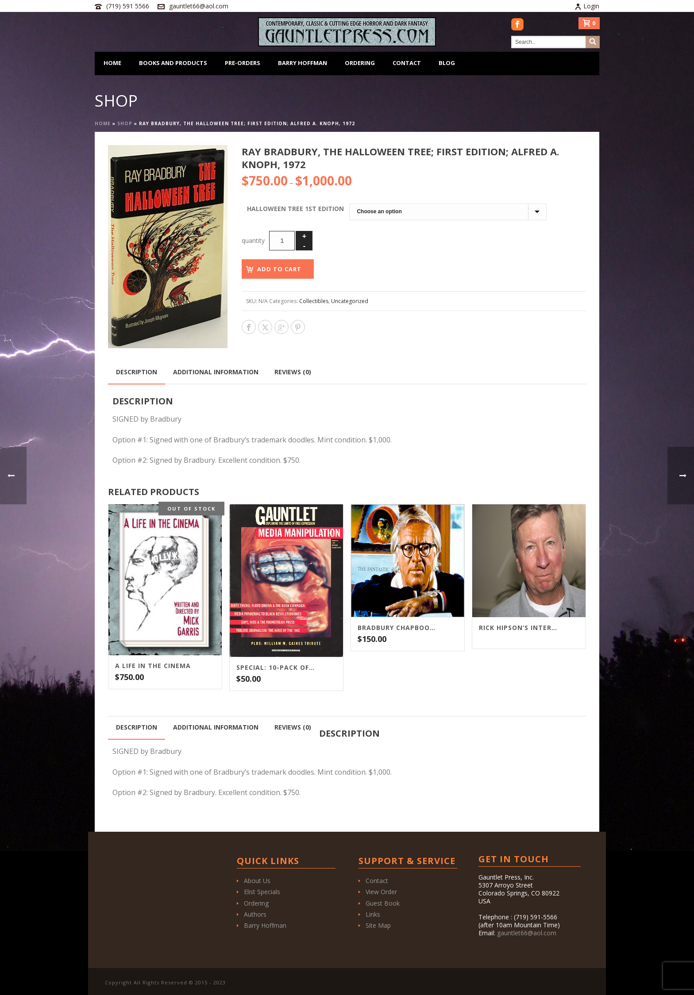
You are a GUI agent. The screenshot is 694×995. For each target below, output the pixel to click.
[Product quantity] (282, 240)
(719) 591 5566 (127, 6)
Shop (124, 123)
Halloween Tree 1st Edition (295, 208)
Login (586, 6)
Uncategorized (349, 301)
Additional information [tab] (215, 372)
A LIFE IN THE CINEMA (153, 666)
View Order (381, 891)
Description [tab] (136, 372)
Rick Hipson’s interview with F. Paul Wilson (518, 628)
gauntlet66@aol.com (198, 6)
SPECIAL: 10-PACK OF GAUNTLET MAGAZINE (275, 668)
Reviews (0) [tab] (292, 372)
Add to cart (279, 269)
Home (112, 63)
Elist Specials (262, 891)
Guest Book (383, 903)
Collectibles (313, 301)
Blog (447, 63)
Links (373, 914)
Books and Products (173, 63)
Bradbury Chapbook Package (397, 628)
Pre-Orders (242, 63)
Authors (255, 914)
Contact (407, 63)
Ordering (360, 63)
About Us (257, 880)
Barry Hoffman (302, 63)
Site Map (378, 925)
